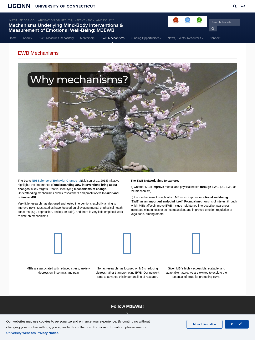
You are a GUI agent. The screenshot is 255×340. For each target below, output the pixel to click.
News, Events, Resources (185, 38)
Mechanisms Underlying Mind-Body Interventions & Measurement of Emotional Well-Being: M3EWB (66, 27)
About (28, 38)
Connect (214, 38)
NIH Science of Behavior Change (56, 180)
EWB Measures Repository (56, 38)
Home (13, 38)
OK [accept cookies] (236, 324)
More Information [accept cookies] (204, 324)
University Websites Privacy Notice (32, 333)
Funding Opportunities (146, 38)
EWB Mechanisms (112, 38)
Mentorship (87, 38)
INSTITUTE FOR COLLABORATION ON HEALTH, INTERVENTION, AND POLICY (61, 20)
